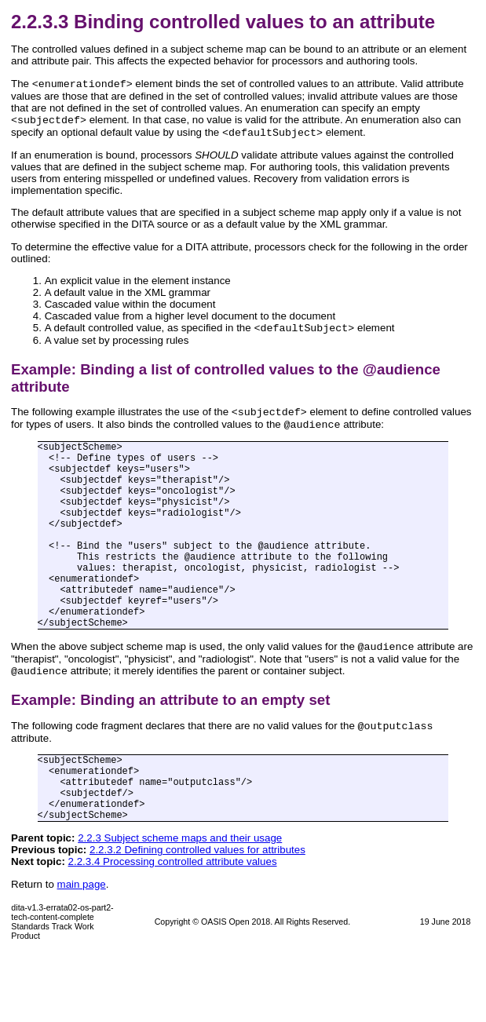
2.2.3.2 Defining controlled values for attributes (197, 918)
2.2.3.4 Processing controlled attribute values (172, 930)
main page (81, 952)
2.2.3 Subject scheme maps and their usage (180, 906)
